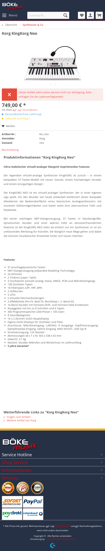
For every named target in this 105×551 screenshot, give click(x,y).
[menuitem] (9, 15)
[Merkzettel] (81, 15)
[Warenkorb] (99, 15)
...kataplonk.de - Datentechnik (60, 539)
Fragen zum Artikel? (17, 417)
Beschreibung (10, 149)
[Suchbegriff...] (48, 15)
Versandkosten (62, 526)
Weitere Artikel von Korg (20, 420)
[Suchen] (65, 15)
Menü (9, 14)
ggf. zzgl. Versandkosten (25, 109)
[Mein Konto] (90, 15)
